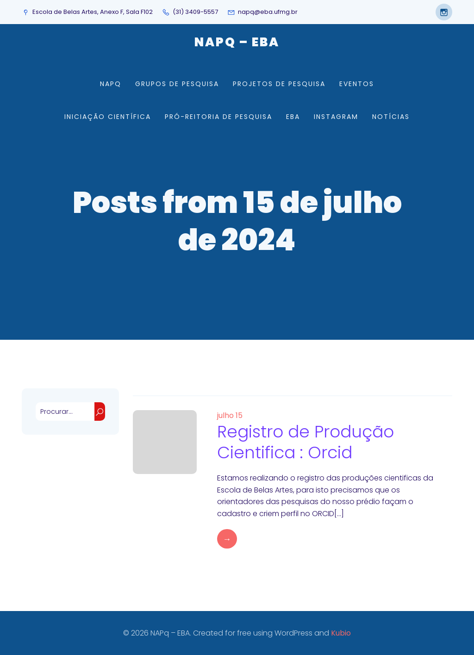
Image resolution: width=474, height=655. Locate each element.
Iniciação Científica (107, 116)
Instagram (336, 116)
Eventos (356, 83)
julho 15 (230, 415)
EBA (293, 116)
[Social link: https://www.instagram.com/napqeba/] (441, 12)
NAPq (110, 83)
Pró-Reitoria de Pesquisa (218, 116)
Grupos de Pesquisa (177, 83)
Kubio (341, 633)
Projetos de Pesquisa (279, 83)
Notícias (391, 116)
